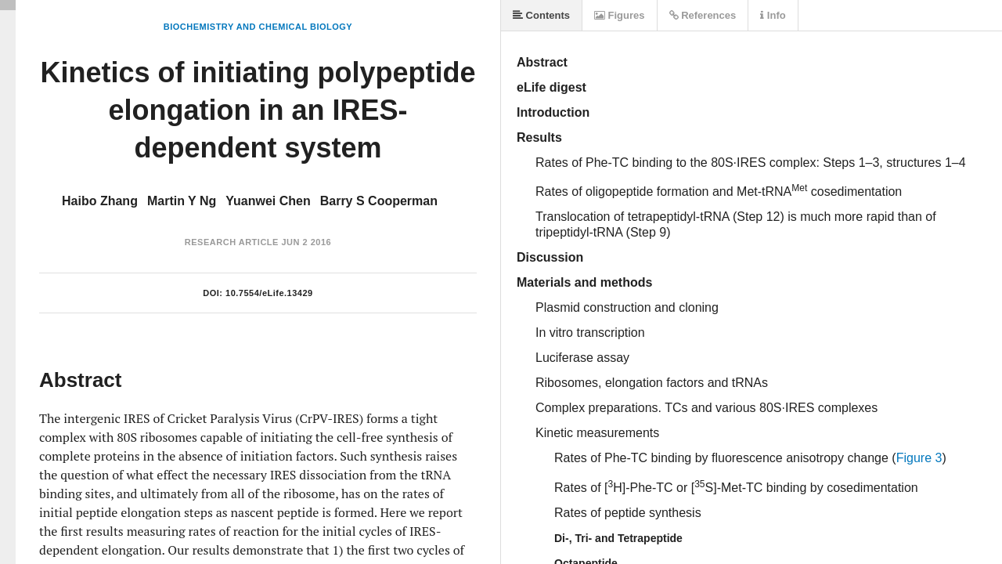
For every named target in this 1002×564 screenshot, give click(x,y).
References (703, 15)
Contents (541, 15)
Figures (619, 15)
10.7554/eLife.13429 (269, 293)
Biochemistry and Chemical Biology (258, 26)
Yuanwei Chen (267, 201)
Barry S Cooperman (379, 201)
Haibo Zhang (100, 201)
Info (772, 15)
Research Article (232, 242)
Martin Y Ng (181, 201)
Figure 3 (919, 458)
